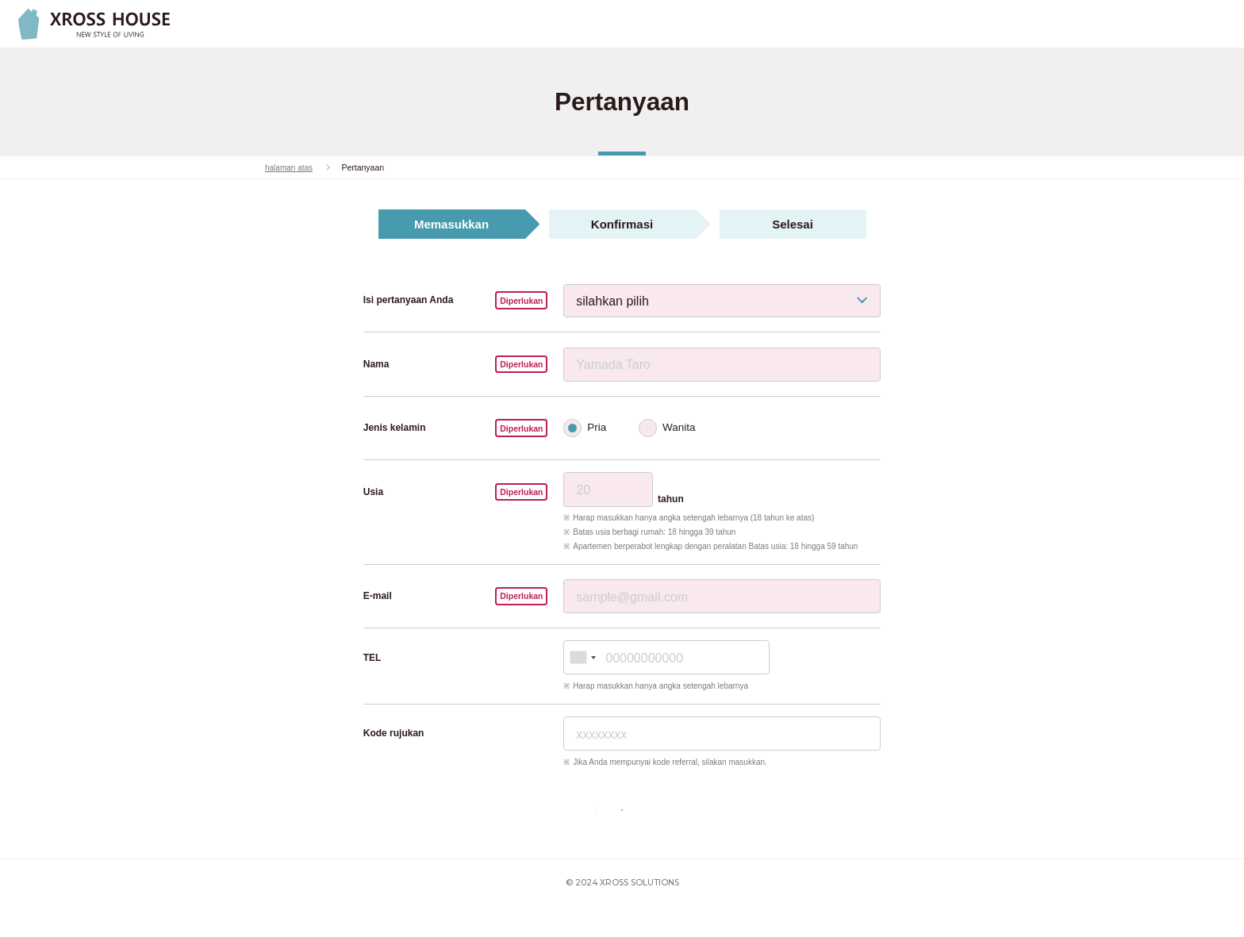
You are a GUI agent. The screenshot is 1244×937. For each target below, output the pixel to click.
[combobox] (582, 657)
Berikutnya (648, 825)
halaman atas (290, 167)
